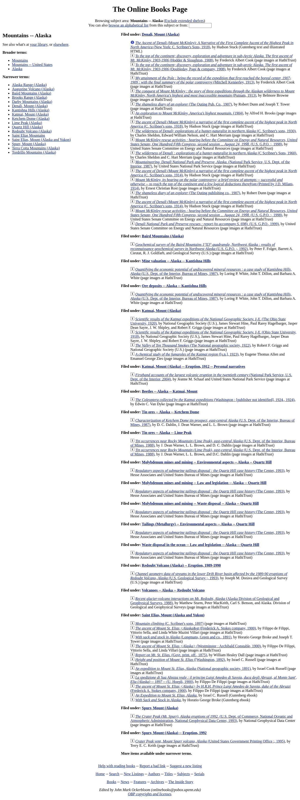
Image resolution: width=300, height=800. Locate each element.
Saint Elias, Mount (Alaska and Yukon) (41, 140)
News (125, 782)
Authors (154, 774)
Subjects (183, 774)
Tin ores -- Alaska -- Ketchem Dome (170, 412)
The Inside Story (180, 782)
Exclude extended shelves (184, 21)
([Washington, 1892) (180, 660)
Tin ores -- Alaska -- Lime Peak (167, 433)
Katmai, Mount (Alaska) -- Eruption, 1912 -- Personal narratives (193, 366)
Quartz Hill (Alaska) (27, 127)
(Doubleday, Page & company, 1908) (211, 67)
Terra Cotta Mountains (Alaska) (36, 148)
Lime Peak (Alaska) (27, 123)
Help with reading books (116, 766)
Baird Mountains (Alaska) (31, 93)
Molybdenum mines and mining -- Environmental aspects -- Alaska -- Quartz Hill (207, 462)
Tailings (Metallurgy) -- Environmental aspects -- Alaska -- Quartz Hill (198, 524)
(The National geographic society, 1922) (192, 345)
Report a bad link (152, 766)
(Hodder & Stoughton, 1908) (211, 58)
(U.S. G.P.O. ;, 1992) (202, 247)
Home (100, 774)
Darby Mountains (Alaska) (32, 102)
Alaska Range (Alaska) (29, 85)
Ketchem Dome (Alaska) (30, 119)
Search (114, 774)
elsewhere (60, 44)
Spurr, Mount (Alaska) (29, 144)
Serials (199, 774)
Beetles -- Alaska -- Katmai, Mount (169, 391)
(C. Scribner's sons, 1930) (215, 131)
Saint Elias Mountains (28, 135)
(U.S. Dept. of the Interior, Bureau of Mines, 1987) (211, 271)
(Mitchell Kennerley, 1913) (210, 80)
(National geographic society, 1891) (193, 669)
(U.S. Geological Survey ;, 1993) (208, 576)
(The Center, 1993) (209, 471)
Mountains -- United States (32, 65)
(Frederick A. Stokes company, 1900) (195, 628)
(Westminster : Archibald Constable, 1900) (198, 646)
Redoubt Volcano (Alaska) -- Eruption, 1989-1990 (181, 565)
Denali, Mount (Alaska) (30, 106)
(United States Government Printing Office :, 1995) (210, 741)
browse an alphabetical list (128, 25)
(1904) (189, 113)
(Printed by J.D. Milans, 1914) (211, 184)
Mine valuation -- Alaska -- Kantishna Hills (176, 261)
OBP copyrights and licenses (149, 794)
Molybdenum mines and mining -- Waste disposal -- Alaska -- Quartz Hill (200, 503)
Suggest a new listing (186, 766)
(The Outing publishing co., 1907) (187, 193)
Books (111, 782)
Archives (157, 782)
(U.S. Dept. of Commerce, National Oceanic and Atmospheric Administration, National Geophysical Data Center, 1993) (211, 718)
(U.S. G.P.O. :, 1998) (213, 142)
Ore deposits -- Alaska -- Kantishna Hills (174, 286)
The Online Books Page (149, 9)
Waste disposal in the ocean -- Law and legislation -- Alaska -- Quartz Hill (200, 545)
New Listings (134, 774)
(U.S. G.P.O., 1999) (207, 224)
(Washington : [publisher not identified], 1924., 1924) (214, 400)
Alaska (17, 69)
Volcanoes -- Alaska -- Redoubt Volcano (173, 590)
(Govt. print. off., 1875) (171, 655)
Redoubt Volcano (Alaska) (32, 131)
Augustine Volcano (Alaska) (33, 89)
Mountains (20, 60)
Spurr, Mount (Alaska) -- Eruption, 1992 (174, 733)
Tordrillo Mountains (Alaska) (34, 152)
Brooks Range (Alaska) (29, 97)
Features (140, 782)
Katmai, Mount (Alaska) (30, 114)
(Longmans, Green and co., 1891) (183, 637)
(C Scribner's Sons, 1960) (215, 153)
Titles (168, 774)
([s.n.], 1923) (186, 354)
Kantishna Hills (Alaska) (30, 110)
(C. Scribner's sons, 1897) (169, 624)
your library (39, 44)
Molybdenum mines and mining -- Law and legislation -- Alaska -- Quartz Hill (204, 483)
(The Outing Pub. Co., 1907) (183, 104)
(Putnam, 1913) (212, 93)
